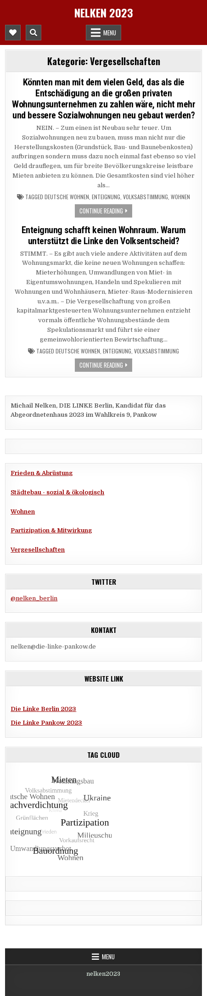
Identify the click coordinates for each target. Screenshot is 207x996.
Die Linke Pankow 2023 (46, 722)
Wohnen (180, 197)
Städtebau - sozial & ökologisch (57, 492)
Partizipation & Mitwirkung (51, 530)
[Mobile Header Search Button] (33, 32)
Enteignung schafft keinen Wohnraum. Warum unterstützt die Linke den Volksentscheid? (104, 235)
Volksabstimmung (145, 197)
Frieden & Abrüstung (42, 473)
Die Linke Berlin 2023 (43, 708)
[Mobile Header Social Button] (13, 32)
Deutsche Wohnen (67, 197)
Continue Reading (101, 210)
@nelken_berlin (34, 598)
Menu (109, 32)
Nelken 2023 (103, 12)
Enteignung (106, 197)
